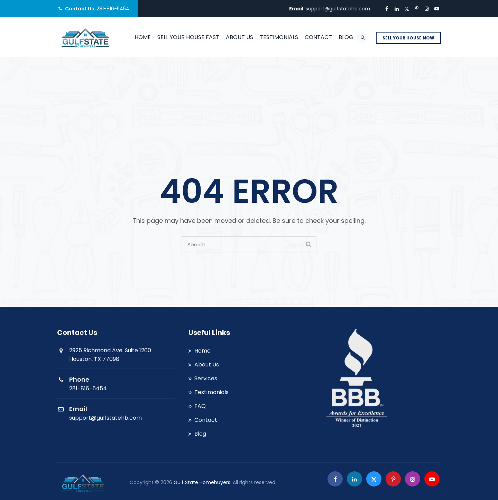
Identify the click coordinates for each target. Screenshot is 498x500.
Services (205, 378)
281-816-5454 (112, 8)
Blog (347, 37)
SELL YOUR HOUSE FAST (189, 37)
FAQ (200, 406)
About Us (240, 37)
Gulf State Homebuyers (202, 482)
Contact (319, 37)
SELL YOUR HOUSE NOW (408, 38)
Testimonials (280, 37)
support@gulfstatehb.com (338, 8)
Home (144, 37)
